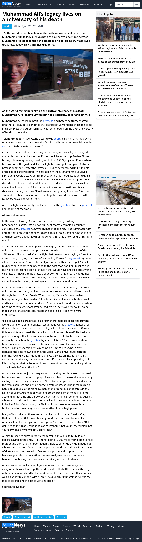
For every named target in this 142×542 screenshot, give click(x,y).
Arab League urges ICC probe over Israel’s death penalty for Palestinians (117, 246)
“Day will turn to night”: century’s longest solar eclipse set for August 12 (116, 225)
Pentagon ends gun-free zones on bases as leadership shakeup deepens (118, 236)
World (72, 4)
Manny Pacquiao (48, 277)
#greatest (61, 517)
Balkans (100, 526)
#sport (7, 517)
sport (57, 138)
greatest (48, 120)
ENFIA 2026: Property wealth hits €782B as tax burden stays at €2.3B (116, 60)
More (98, 4)
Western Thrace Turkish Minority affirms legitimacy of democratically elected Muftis (117, 48)
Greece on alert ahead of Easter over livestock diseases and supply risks (117, 114)
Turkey (110, 526)
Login (110, 4)
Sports (69, 530)
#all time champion (43, 517)
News (28, 4)
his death (10, 132)
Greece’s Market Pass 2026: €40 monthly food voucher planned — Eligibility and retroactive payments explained (116, 100)
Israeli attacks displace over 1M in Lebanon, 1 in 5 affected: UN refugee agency (117, 258)
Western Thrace (44, 4)
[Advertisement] (118, 146)
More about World (108, 177)
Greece (60, 4)
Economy (84, 4)
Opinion (58, 530)
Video (121, 526)
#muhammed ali (22, 517)
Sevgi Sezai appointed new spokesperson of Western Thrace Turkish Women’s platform (115, 85)
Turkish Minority (42, 530)
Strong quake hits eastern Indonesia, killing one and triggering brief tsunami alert (117, 272)
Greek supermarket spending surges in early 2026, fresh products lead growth (117, 72)
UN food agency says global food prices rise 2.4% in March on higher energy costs (116, 211)
